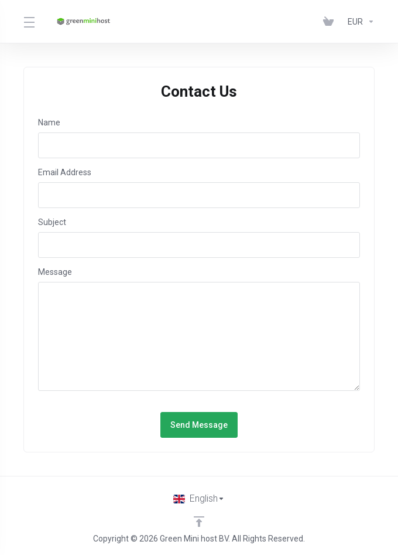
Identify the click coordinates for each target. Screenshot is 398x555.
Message (55, 272)
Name (49, 122)
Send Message (199, 425)
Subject (52, 222)
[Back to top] (199, 522)
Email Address (64, 172)
